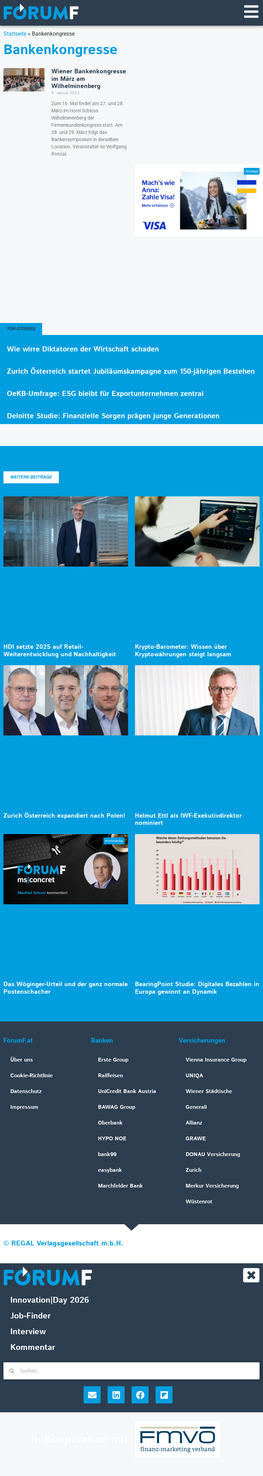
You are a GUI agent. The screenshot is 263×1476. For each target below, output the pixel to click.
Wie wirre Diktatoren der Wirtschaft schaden (83, 350)
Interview (28, 1333)
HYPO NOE (112, 1139)
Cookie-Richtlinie (31, 1076)
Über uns (21, 1061)
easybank (110, 1171)
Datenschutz (26, 1092)
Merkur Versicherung (212, 1187)
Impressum (24, 1108)
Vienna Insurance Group (216, 1061)
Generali (196, 1108)
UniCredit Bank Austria (127, 1092)
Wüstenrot (199, 1202)
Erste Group (113, 1061)
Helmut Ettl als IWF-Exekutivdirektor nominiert (188, 820)
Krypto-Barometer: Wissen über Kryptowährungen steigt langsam (183, 651)
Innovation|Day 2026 (49, 1301)
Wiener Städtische (209, 1092)
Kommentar (32, 1349)
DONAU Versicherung (213, 1155)
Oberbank (110, 1124)
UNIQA (194, 1076)
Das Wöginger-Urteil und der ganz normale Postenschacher (65, 989)
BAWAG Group (116, 1108)
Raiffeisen (110, 1076)
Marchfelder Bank (120, 1187)
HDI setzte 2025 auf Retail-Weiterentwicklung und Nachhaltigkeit (59, 651)
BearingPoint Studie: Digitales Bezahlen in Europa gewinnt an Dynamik (197, 989)
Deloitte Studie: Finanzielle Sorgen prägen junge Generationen (113, 417)
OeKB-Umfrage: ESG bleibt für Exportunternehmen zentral (105, 394)
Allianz (194, 1124)
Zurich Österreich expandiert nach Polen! (64, 816)
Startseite (14, 34)
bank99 (107, 1155)
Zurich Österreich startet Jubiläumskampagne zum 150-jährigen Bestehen (131, 372)
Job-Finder (30, 1317)
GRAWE (196, 1139)
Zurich (193, 1171)
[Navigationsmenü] (251, 12)
